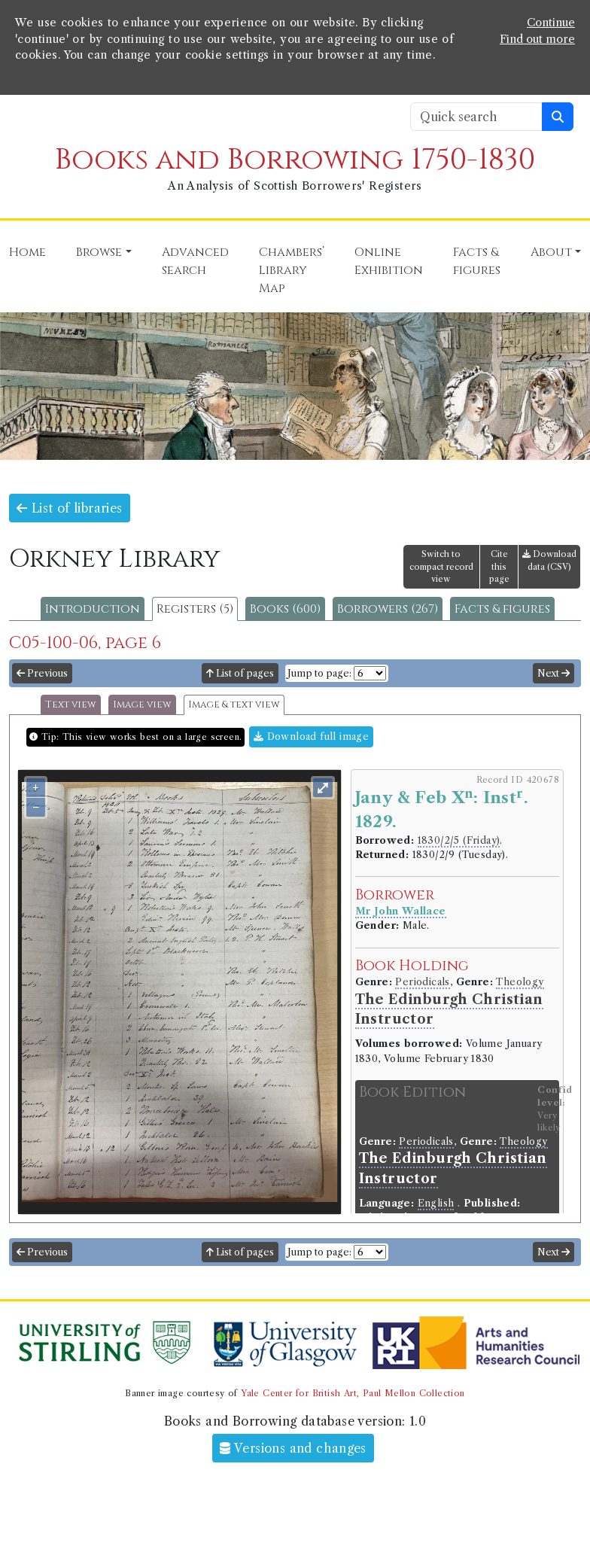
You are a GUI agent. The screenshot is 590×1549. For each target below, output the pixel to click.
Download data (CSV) (549, 560)
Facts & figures (502, 609)
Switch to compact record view (441, 567)
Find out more (537, 39)
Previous (42, 673)
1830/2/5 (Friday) (459, 840)
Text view (70, 704)
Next (553, 673)
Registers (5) (195, 609)
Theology (519, 982)
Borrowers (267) (387, 609)
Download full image (311, 736)
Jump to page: (319, 673)
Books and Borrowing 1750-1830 (295, 160)
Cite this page (499, 567)
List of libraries (70, 508)
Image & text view (234, 704)
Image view (142, 704)
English (436, 1203)
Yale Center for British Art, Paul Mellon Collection (352, 1393)
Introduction (92, 609)
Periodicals (422, 982)
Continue (551, 22)
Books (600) (285, 609)
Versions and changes (293, 1448)
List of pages (240, 673)
